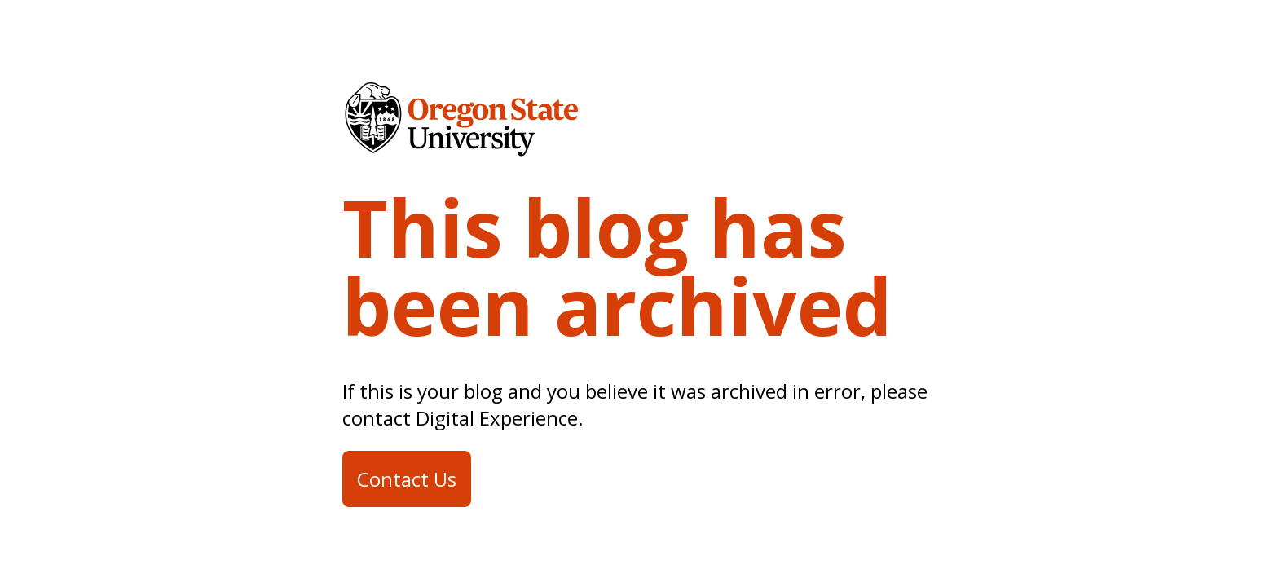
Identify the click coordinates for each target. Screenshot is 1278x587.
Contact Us (406, 479)
